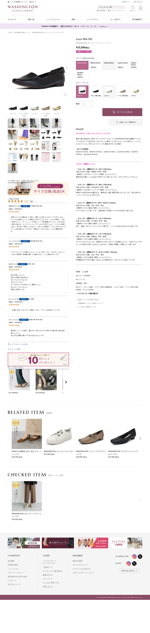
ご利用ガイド (125, 2)
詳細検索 (137, 19)
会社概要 (11, 561)
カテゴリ (11, 19)
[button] (66, 382)
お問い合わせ (137, 2)
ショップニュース (53, 19)
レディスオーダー (49, 563)
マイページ (121, 10)
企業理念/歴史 (13, 565)
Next (66, 67)
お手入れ (49, 575)
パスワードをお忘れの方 (81, 569)
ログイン (113, 10)
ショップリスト (92, 19)
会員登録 (102, 10)
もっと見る (115, 19)
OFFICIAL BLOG (128, 571)
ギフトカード (47, 579)
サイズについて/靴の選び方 (53, 571)
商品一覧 (31, 19)
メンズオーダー (48, 561)
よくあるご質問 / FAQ (51, 583)
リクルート (12, 580)
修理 (44, 575)
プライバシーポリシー (16, 573)
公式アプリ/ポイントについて (83, 573)
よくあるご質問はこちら (87, 307)
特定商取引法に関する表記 (17, 577)
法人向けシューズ (14, 584)
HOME (10, 32)
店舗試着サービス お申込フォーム (90, 303)
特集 (73, 19)
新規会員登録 (77, 561)
